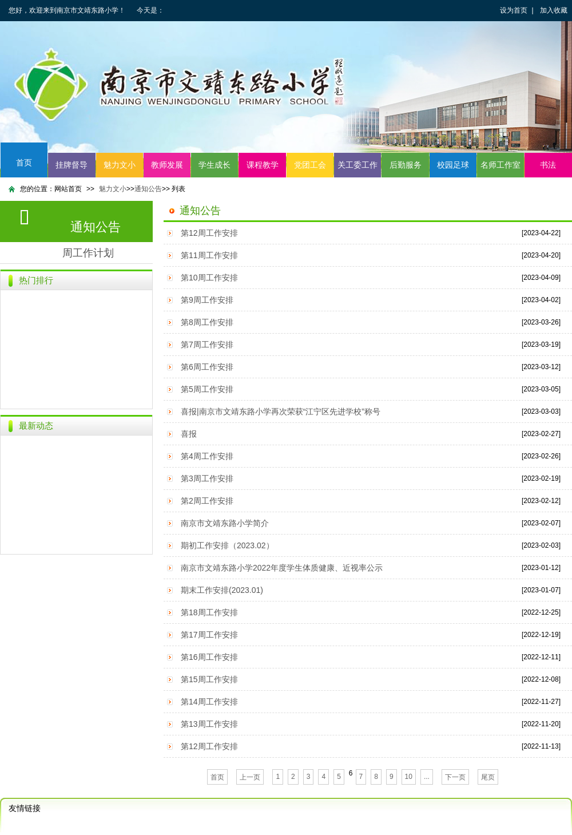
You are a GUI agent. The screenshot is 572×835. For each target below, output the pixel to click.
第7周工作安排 (207, 344)
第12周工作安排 (209, 233)
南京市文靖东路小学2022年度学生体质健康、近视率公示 (282, 567)
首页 (24, 162)
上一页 (250, 777)
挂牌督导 (71, 164)
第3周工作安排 (207, 478)
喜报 (189, 433)
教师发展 (167, 164)
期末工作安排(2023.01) (222, 590)
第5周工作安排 (207, 389)
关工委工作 (357, 164)
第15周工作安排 (209, 679)
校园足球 (453, 164)
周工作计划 (88, 253)
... (427, 777)
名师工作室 (500, 164)
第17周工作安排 (209, 634)
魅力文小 (120, 164)
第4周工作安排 (207, 456)
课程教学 (263, 164)
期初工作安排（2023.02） (227, 545)
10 (408, 777)
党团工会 (310, 164)
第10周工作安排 (209, 277)
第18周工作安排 (209, 612)
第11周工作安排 (209, 255)
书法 (548, 164)
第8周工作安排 (207, 322)
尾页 (488, 777)
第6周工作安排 (207, 366)
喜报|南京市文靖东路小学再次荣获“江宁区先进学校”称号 (280, 411)
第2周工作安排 (207, 500)
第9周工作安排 (207, 299)
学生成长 (214, 164)
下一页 (455, 777)
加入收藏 (553, 10)
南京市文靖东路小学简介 (225, 523)
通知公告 (148, 189)
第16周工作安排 (209, 657)
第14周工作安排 (209, 701)
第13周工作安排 (209, 724)
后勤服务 (406, 164)
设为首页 (513, 10)
